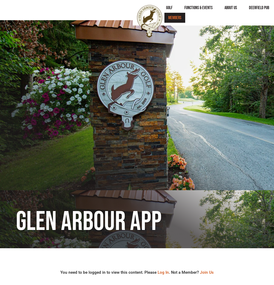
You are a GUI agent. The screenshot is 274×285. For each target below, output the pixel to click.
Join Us (207, 272)
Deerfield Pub (193, 10)
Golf (103, 10)
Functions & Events (133, 10)
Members (249, 10)
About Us (165, 10)
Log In (163, 272)
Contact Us (223, 10)
